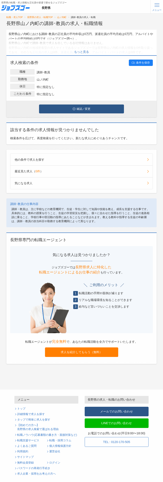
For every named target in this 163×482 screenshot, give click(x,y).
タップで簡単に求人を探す (33, 419)
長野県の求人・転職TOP (40, 17)
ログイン (54, 462)
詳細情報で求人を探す (31, 414)
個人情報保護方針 (60, 445)
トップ (21, 408)
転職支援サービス (28, 440)
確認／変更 (81, 109)
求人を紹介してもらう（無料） (81, 352)
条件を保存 (141, 62)
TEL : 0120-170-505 (116, 442)
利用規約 (22, 451)
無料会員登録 (25, 462)
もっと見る (81, 51)
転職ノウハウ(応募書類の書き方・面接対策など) (47, 434)
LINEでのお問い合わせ (116, 423)
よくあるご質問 (27, 445)
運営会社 (54, 451)
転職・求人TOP (14, 17)
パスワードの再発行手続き (33, 468)
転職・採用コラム (60, 440)
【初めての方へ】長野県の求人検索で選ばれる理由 (38, 427)
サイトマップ (25, 457)
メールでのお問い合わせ (116, 411)
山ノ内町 (61, 17)
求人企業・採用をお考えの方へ (36, 473)
